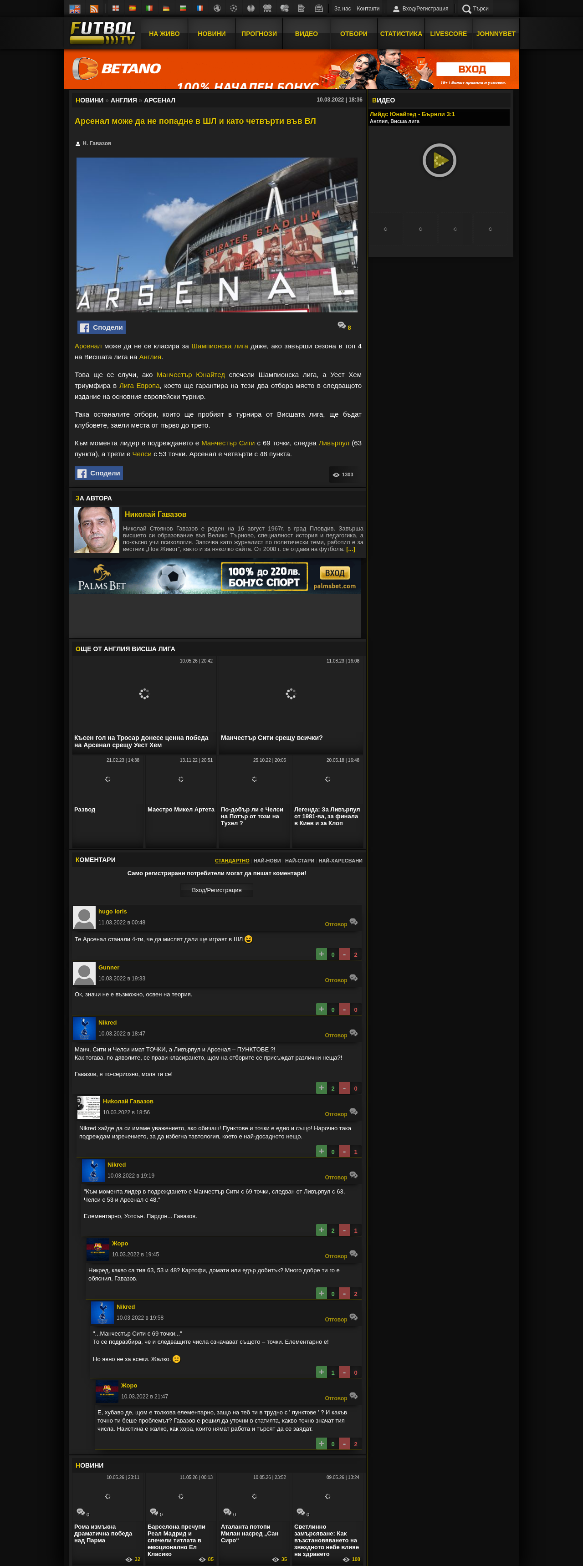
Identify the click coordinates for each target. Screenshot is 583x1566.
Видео (306, 33)
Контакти (368, 8)
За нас (342, 8)
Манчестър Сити (228, 443)
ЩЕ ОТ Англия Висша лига (125, 649)
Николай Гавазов (156, 514)
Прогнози (259, 33)
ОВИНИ (89, 1465)
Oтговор (341, 922)
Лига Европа (139, 385)
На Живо (164, 33)
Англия (150, 357)
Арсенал (88, 346)
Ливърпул (334, 443)
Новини (211, 33)
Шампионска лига (219, 346)
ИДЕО (383, 100)
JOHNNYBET (496, 33)
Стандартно (232, 860)
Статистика (401, 33)
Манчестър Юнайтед (191, 374)
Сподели (101, 327)
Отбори (354, 33)
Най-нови (267, 860)
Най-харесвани (340, 860)
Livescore (448, 33)
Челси (142, 454)
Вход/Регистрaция (216, 890)
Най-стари (299, 860)
